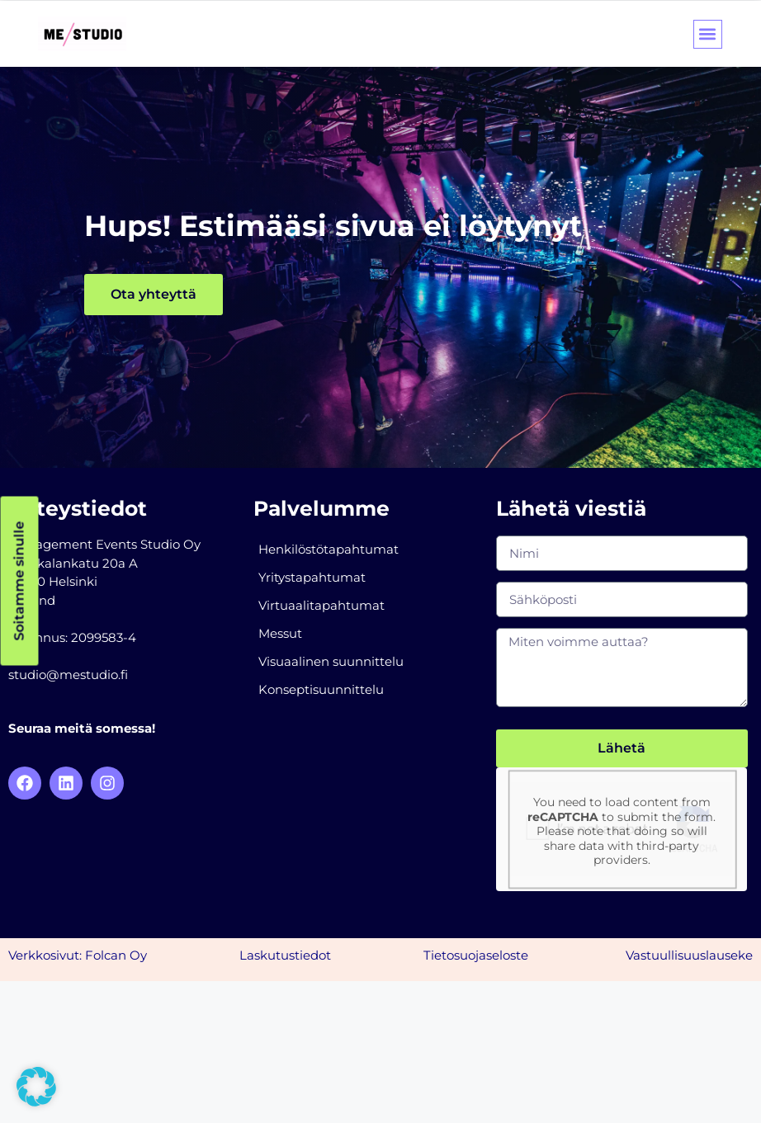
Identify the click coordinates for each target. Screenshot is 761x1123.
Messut (280, 633)
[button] (707, 34)
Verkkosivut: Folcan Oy (77, 955)
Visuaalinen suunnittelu (331, 661)
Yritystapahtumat (312, 577)
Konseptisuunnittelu (321, 689)
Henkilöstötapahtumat (328, 549)
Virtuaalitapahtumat (321, 605)
